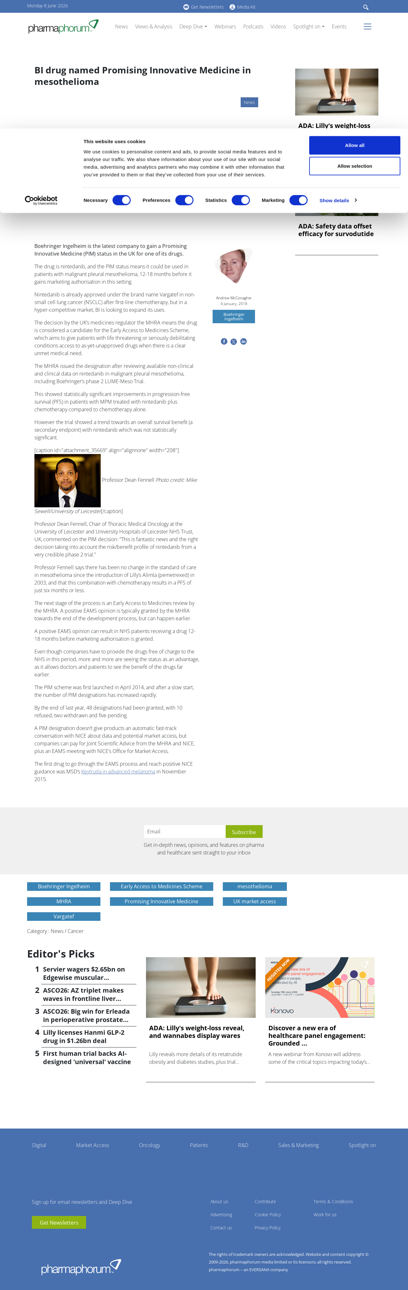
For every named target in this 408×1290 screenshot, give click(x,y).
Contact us (221, 1228)
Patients (199, 1145)
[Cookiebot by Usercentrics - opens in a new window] (41, 72)
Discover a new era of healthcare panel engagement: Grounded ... (317, 1035)
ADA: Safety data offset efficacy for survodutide (336, 230)
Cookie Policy (268, 1215)
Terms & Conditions (333, 1201)
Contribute (265, 1201)
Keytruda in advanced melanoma (118, 771)
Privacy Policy (267, 1228)
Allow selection (354, 38)
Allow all (355, 16)
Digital (39, 1145)
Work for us (325, 1215)
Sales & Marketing (298, 1145)
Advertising (221, 1215)
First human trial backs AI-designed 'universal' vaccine (87, 1057)
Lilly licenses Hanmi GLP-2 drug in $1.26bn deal (83, 1036)
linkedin (46, 1238)
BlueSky (56, 1238)
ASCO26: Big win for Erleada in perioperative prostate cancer (86, 1019)
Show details (334, 72)
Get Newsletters (59, 1222)
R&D (243, 1145)
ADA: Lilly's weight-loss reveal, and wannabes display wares (334, 133)
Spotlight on (362, 1145)
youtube (36, 1238)
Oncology (149, 1145)
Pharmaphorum (81, 1267)
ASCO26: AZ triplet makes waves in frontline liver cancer (83, 998)
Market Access (92, 1145)
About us (219, 1201)
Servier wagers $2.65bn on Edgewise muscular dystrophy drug (84, 977)
